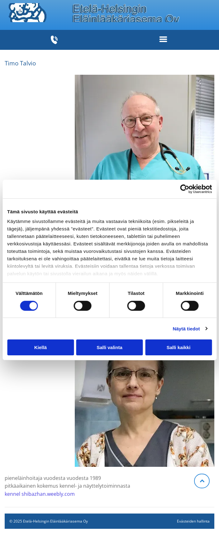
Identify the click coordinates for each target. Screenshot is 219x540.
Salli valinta (109, 347)
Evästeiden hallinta (193, 521)
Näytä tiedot (186, 328)
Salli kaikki (179, 347)
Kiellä (40, 347)
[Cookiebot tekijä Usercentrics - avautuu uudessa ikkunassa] (184, 189)
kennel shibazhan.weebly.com (40, 493)
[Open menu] (163, 40)
